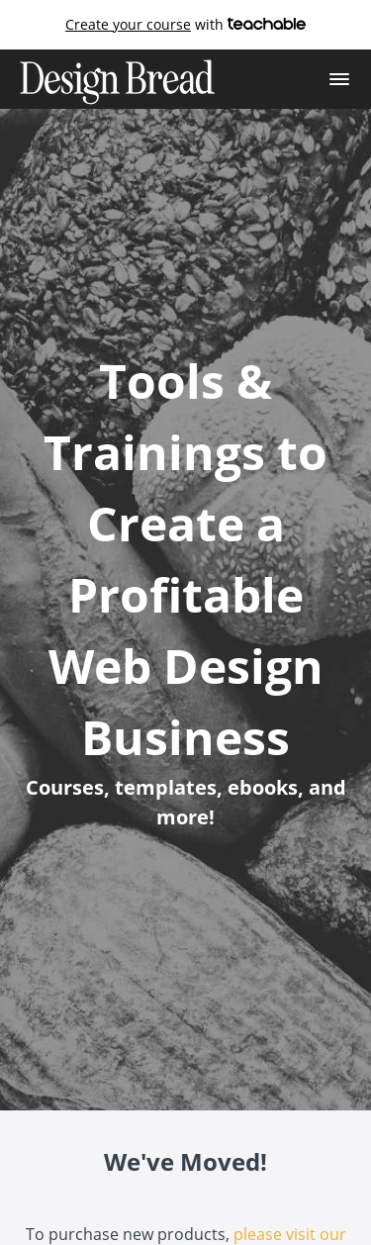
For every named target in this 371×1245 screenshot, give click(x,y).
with (185, 24)
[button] (339, 79)
